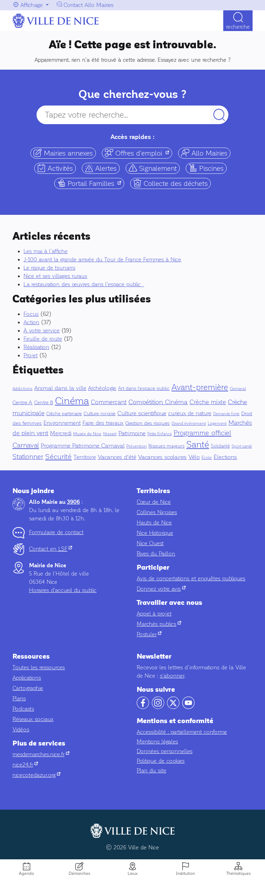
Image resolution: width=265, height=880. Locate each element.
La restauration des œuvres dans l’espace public (83, 284)
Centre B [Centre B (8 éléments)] (43, 402)
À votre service (41, 330)
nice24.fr (25, 765)
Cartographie (27, 688)
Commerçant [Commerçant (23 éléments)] (109, 402)
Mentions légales (157, 741)
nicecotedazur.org (36, 775)
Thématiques (238, 873)
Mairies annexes (63, 153)
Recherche (238, 27)
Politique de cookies (161, 761)
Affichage (32, 5)
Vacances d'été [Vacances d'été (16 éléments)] (117, 457)
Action (31, 322)
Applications (26, 678)
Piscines (206, 168)
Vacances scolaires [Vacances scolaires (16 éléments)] (162, 457)
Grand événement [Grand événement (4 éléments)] (188, 423)
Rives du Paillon (156, 554)
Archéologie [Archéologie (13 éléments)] (102, 388)
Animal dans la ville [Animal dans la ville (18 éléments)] (60, 388)
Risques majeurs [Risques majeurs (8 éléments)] (166, 446)
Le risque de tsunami (49, 268)
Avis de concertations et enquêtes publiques (191, 578)
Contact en (50, 549)
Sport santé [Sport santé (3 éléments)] (242, 446)
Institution (185, 873)
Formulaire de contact (56, 532)
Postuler (149, 634)
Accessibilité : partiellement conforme (182, 732)
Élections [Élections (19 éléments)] (225, 457)
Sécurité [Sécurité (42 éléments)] (58, 456)
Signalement (153, 168)
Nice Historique (155, 533)
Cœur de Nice (154, 502)
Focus (31, 314)
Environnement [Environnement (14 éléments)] (62, 423)
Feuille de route (42, 339)
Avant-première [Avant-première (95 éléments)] (199, 387)
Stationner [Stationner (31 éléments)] (27, 456)
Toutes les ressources (38, 667)
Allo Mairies (204, 153)
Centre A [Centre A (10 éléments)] (22, 402)
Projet (30, 355)
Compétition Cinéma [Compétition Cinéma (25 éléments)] (158, 402)
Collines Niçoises (157, 512)
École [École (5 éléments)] (207, 457)
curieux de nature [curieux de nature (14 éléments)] (190, 413)
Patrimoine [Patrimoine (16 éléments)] (132, 433)
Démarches (79, 873)
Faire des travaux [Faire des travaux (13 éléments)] (103, 423)
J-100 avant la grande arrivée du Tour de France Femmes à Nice (102, 259)
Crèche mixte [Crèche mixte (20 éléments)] (207, 402)
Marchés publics (159, 624)
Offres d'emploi (138, 153)
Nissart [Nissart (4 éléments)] (110, 434)
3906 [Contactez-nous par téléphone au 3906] (73, 502)
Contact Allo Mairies (88, 5)
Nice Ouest (150, 543)
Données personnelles (165, 751)
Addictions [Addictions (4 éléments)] (22, 389)
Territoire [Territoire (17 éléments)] (84, 457)
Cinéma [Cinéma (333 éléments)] (72, 400)
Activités (55, 168)
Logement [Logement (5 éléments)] (217, 423)
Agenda (26, 873)
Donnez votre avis (161, 589)
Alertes (101, 168)
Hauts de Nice (154, 523)
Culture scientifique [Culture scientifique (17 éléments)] (141, 413)
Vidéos (20, 729)
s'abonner (172, 676)
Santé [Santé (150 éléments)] (197, 445)
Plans (19, 698)
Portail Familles (90, 183)
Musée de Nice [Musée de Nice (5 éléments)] (87, 433)
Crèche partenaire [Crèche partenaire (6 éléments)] (64, 413)
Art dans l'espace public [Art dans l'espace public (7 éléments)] (144, 388)
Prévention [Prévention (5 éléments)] (136, 446)
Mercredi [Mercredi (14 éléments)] (60, 433)
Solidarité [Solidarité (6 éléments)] (220, 446)
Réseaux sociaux (32, 719)
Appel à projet (154, 614)
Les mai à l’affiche (45, 251)
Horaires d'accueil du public (63, 590)
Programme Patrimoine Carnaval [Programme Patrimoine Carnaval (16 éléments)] (83, 445)
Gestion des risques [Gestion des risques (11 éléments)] (147, 423)
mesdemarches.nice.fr (40, 754)
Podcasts (23, 709)
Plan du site (151, 770)
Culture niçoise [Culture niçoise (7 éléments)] (100, 413)
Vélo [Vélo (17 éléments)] (194, 457)
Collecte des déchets (170, 183)
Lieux (132, 873)
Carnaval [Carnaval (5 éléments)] (238, 388)
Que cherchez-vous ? (132, 94)
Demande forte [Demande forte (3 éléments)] (226, 414)
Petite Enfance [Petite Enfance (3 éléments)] (159, 434)
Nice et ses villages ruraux (55, 276)
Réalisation (36, 347)
